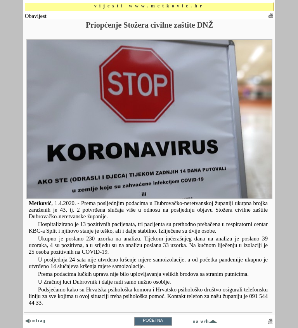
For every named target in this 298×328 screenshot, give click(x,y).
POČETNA (153, 320)
